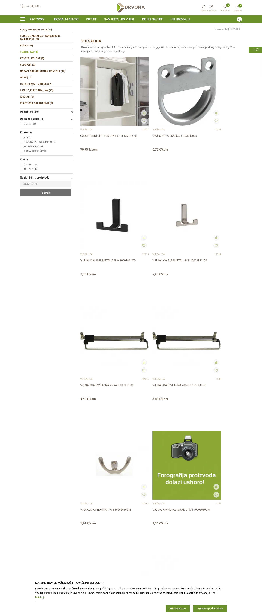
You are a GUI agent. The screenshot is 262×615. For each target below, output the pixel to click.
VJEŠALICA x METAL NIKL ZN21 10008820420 (219, 318)
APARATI (27, 119)
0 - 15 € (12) (30, 187)
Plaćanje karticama (144, 540)
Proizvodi (25, 34)
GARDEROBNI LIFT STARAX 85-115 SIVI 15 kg (97, 129)
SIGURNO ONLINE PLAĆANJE (131, 27)
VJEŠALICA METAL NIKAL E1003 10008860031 (219, 224)
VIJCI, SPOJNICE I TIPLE (36, 52)
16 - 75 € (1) (30, 192)
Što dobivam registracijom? (149, 550)
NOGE (25, 100)
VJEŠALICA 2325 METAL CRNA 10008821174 (177, 129)
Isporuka (138, 529)
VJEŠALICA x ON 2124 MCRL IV (98, 413)
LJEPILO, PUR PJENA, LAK (36, 113)
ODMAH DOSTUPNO (35, 174)
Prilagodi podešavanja (210, 608)
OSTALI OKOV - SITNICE (35, 107)
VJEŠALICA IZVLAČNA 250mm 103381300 (94, 224)
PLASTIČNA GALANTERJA (36, 126)
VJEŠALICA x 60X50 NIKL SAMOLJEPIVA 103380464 (178, 318)
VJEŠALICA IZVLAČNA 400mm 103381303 (135, 224)
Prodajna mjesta (86, 513)
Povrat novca (141, 534)
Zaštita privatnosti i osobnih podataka (155, 508)
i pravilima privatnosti (218, 540)
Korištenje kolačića (144, 513)
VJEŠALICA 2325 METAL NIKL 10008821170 (218, 129)
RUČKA (26, 68)
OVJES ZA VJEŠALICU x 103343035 (136, 129)
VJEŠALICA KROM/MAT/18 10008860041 (179, 224)
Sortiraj (166, 42)
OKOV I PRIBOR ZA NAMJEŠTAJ (50, 34)
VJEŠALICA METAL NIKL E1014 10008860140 (95, 318)
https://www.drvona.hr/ (34, 552)
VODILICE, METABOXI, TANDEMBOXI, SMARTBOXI (40, 60)
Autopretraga (149, 42)
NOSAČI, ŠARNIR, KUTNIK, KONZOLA (42, 94)
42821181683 (28, 532)
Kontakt (81, 508)
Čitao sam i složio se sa (212, 539)
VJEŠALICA (29, 75)
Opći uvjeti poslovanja (146, 503)
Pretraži (45, 215)
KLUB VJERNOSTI (33, 169)
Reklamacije (140, 524)
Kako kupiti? (140, 545)
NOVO (27, 160)
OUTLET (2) (30, 146)
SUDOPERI (27, 87)
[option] (131, 27)
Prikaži (203, 42)
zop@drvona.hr (229, 522)
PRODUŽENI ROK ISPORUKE (39, 164)
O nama (81, 503)
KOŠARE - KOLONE (32, 81)
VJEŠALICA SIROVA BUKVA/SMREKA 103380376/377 (133, 320)
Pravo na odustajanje (145, 518)
